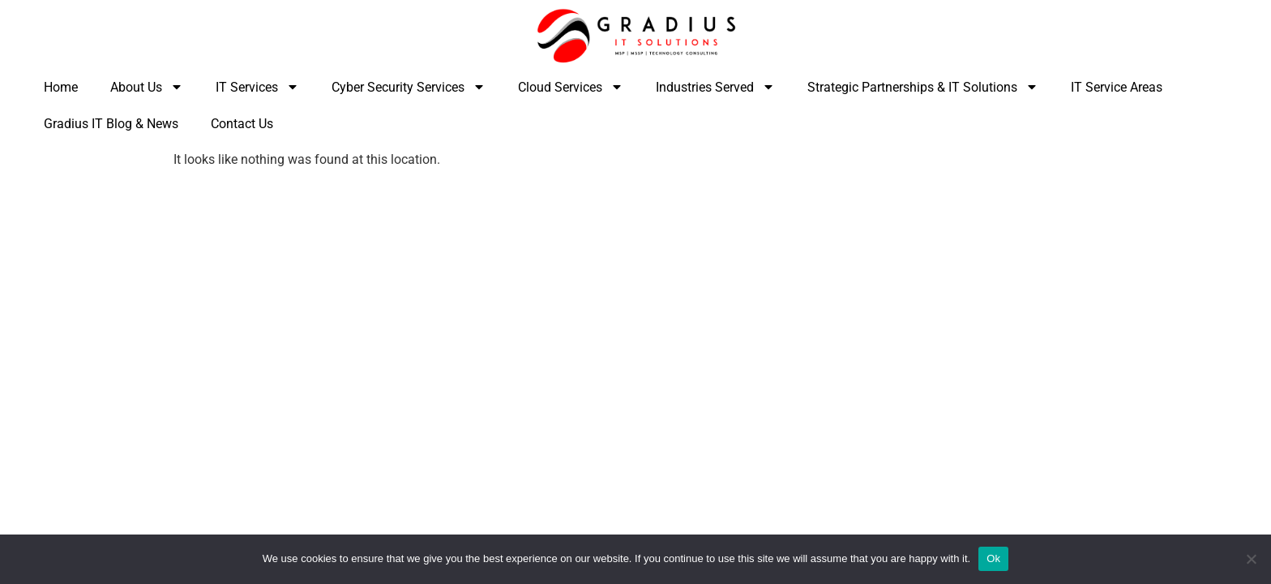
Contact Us (242, 123)
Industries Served (715, 86)
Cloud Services (570, 86)
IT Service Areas (1116, 87)
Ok (993, 558)
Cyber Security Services (409, 86)
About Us (146, 86)
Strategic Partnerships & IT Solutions (922, 86)
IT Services (257, 86)
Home (61, 87)
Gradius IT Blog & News (111, 123)
